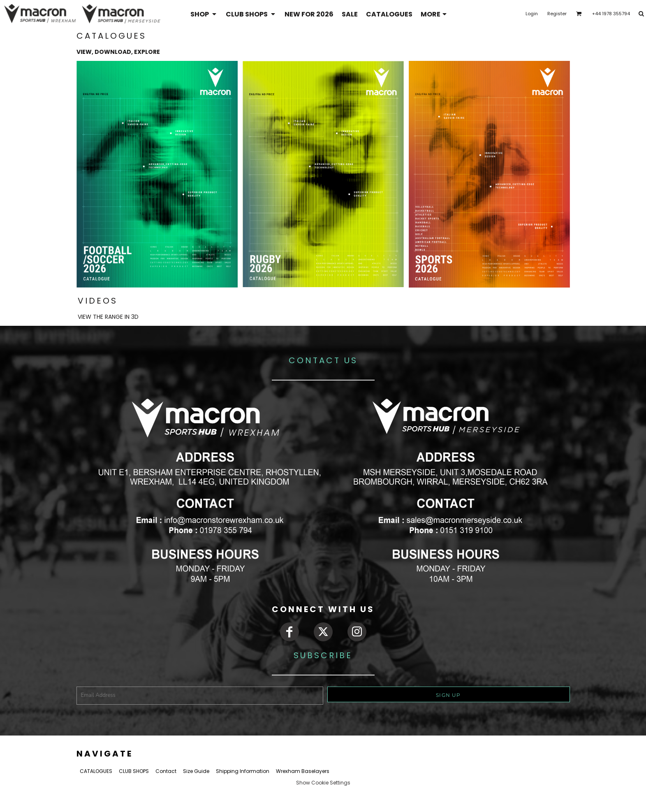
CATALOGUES (96, 771)
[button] (204, 14)
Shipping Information (242, 771)
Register (557, 13)
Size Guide (196, 771)
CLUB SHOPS (134, 771)
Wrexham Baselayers (302, 771)
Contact (165, 771)
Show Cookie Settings (323, 782)
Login (532, 13)
